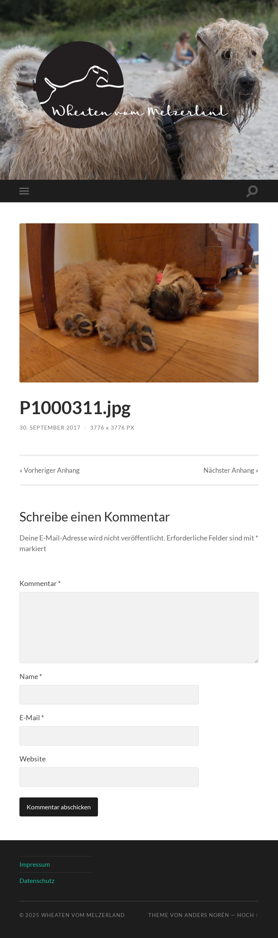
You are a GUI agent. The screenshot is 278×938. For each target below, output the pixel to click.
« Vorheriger (49, 470)
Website (32, 758)
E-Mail (31, 717)
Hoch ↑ (248, 915)
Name (30, 676)
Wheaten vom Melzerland (83, 915)
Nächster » (231, 470)
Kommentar (40, 583)
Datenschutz (36, 880)
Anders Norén (206, 915)
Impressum (34, 864)
